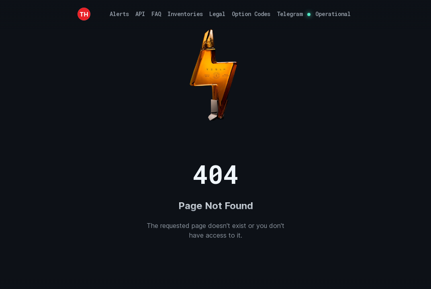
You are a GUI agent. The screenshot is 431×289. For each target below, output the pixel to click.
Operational (333, 14)
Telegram (289, 14)
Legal (217, 14)
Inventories (185, 14)
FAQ (156, 14)
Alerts (119, 14)
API (140, 14)
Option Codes (251, 14)
